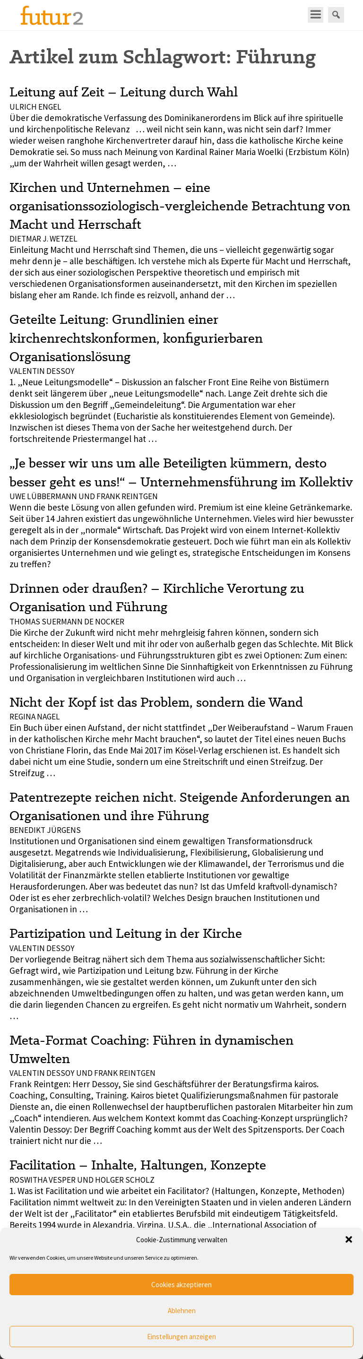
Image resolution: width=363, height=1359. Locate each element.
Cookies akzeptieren (181, 1284)
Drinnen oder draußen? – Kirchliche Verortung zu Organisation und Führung (156, 597)
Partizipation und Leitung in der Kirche (125, 933)
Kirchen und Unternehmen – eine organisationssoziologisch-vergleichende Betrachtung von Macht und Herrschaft (179, 206)
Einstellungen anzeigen (181, 1336)
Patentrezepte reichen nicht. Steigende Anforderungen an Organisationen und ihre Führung (179, 806)
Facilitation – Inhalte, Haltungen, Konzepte (137, 1165)
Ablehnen (182, 1310)
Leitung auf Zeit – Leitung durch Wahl (123, 92)
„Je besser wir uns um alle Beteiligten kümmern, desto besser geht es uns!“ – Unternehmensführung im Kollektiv (181, 472)
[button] (349, 1239)
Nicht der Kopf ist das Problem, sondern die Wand (156, 702)
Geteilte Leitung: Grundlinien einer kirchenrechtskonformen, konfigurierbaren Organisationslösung (136, 337)
